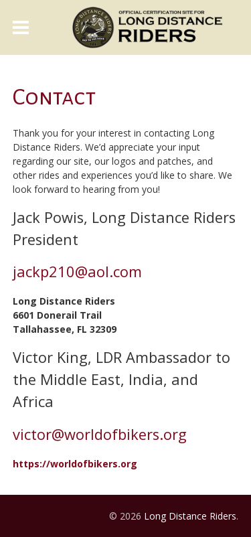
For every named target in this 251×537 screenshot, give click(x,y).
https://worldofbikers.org (75, 463)
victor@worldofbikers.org (100, 434)
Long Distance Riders (190, 516)
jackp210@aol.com (77, 271)
